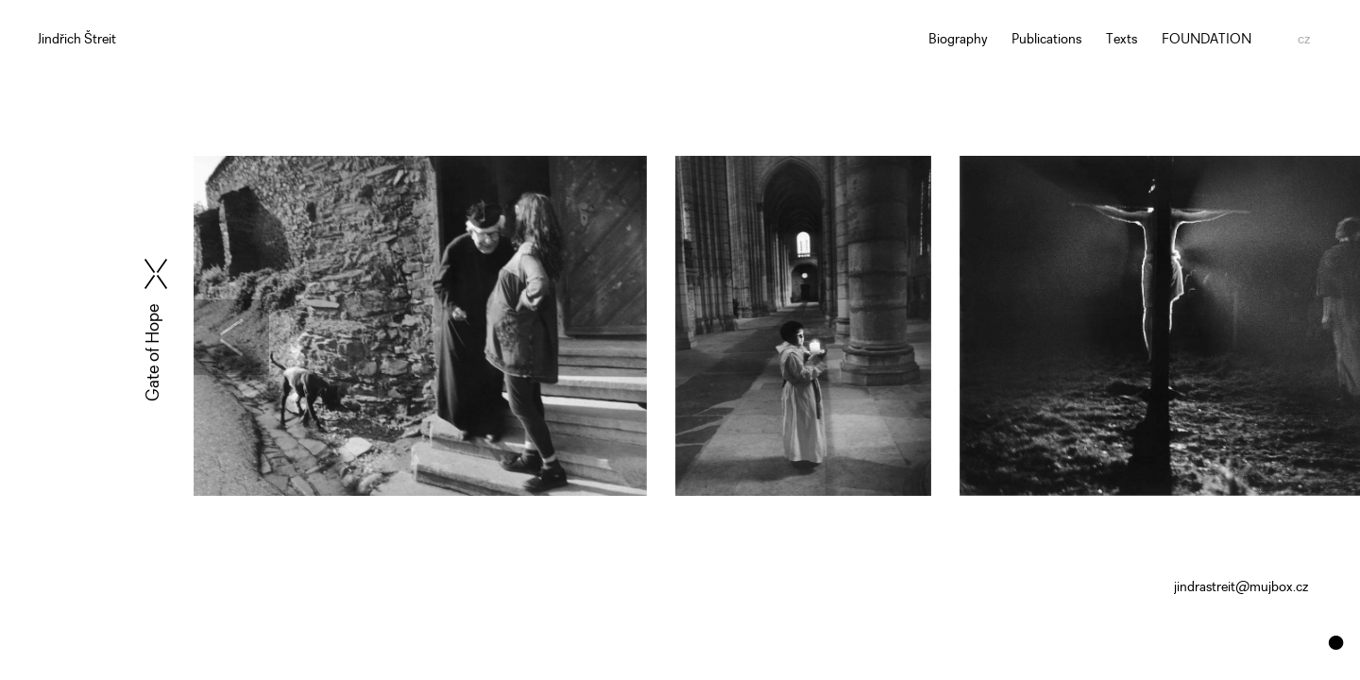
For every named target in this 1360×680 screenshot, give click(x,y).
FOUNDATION (1206, 40)
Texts (1121, 40)
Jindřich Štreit (77, 40)
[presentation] (268, 337)
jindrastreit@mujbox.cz (1241, 588)
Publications (1046, 40)
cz (1304, 40)
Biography (958, 40)
